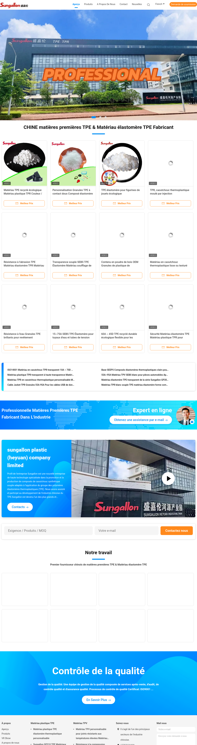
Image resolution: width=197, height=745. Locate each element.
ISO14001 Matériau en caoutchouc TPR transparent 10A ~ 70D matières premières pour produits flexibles (41, 370)
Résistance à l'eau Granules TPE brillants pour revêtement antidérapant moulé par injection (22, 337)
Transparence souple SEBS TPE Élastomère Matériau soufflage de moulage (71, 265)
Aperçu (5, 729)
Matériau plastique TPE (42, 723)
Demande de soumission (183, 4)
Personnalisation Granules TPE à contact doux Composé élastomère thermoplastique (72, 194)
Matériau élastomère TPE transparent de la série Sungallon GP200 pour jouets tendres (135, 380)
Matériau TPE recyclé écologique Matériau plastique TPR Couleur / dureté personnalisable (23, 194)
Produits (6, 733)
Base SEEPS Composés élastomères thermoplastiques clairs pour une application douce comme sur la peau (135, 370)
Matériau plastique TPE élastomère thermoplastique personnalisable (47, 734)
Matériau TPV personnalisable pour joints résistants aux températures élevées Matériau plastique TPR (91, 734)
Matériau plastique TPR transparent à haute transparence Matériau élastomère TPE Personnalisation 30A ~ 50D (41, 375)
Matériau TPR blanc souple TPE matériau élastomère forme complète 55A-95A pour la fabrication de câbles (135, 385)
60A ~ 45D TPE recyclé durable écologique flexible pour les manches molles (119, 337)
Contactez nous (176, 531)
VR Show (6, 738)
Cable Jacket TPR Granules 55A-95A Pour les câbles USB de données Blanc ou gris (41, 385)
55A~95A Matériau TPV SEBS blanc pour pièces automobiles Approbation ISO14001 (135, 375)
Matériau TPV (80, 723)
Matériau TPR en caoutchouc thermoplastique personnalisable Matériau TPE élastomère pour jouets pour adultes (41, 380)
